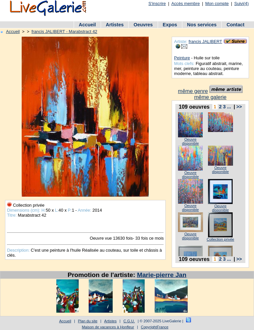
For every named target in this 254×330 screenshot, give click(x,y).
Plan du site (87, 321)
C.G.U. (129, 321)
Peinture (182, 57)
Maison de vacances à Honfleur (108, 327)
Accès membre (185, 3)
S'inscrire (157, 3)
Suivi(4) (241, 3)
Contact (236, 24)
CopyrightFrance (155, 327)
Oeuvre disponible (190, 141)
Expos (170, 24)
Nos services (202, 24)
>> (239, 106)
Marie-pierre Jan (161, 274)
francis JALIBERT (205, 41)
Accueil (87, 24)
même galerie (210, 97)
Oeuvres (143, 24)
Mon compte (217, 3)
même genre (193, 91)
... (229, 106)
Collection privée (220, 239)
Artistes (115, 24)
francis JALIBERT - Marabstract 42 (64, 31)
